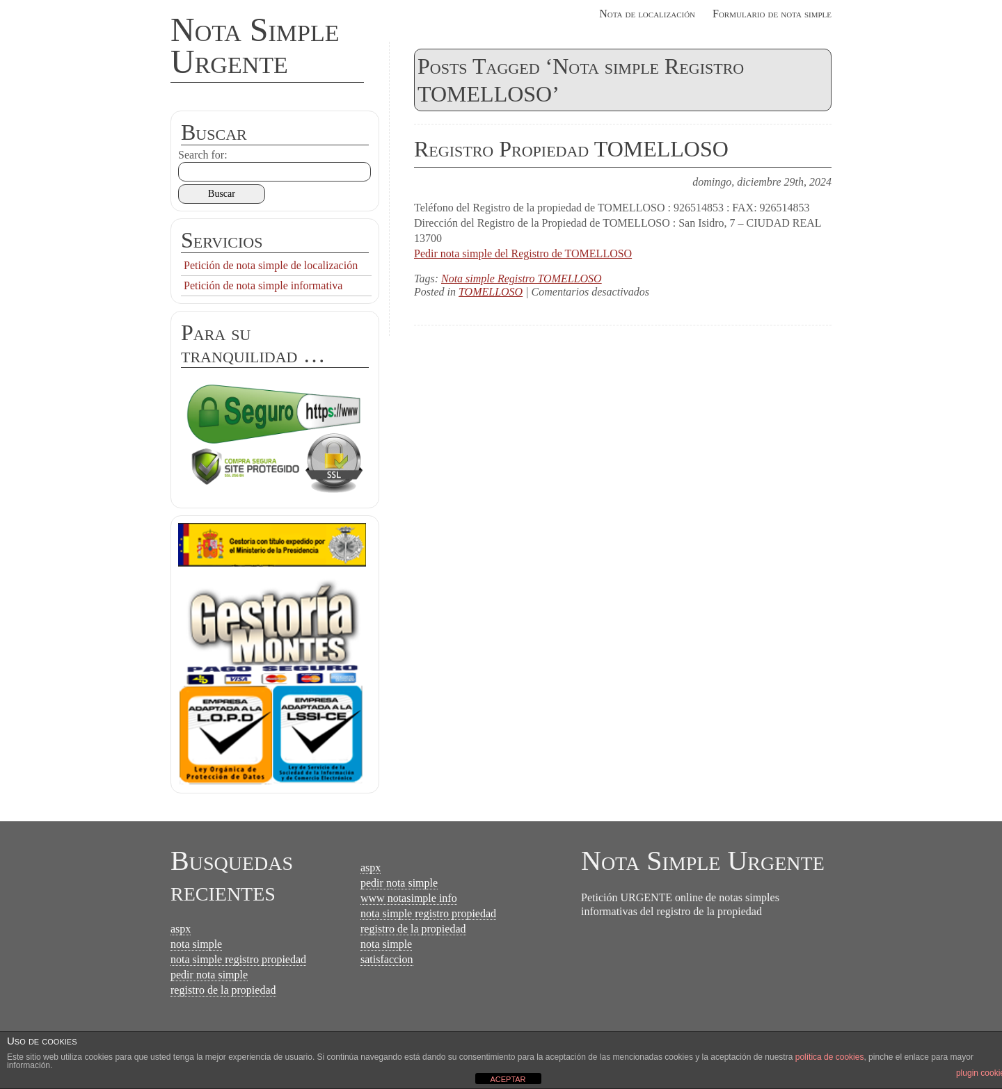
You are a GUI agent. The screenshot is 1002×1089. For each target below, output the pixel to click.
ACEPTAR (507, 1079)
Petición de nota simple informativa (263, 285)
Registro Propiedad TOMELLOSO (571, 148)
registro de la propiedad (223, 990)
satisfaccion (386, 959)
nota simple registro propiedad (238, 959)
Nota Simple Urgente (255, 45)
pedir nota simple (209, 975)
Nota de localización (647, 13)
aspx (180, 929)
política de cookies (829, 1057)
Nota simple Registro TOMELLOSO (521, 278)
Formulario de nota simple (772, 13)
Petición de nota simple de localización (271, 265)
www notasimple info (408, 898)
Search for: (203, 155)
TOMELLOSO (491, 292)
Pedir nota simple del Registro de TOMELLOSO (523, 253)
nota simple (196, 944)
